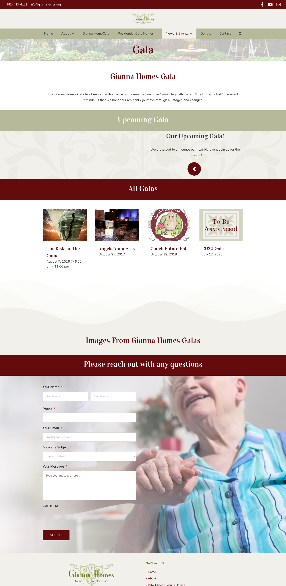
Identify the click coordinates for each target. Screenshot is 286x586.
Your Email (52, 428)
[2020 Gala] (221, 225)
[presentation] (70, 517)
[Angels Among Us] (117, 225)
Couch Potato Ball (169, 248)
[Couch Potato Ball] (169, 225)
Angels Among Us (116, 248)
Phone (49, 409)
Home (152, 571)
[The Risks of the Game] (65, 225)
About (152, 578)
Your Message (55, 466)
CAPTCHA (50, 506)
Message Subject (57, 447)
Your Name (52, 387)
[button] (240, 34)
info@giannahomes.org (45, 5)
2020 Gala (213, 248)
